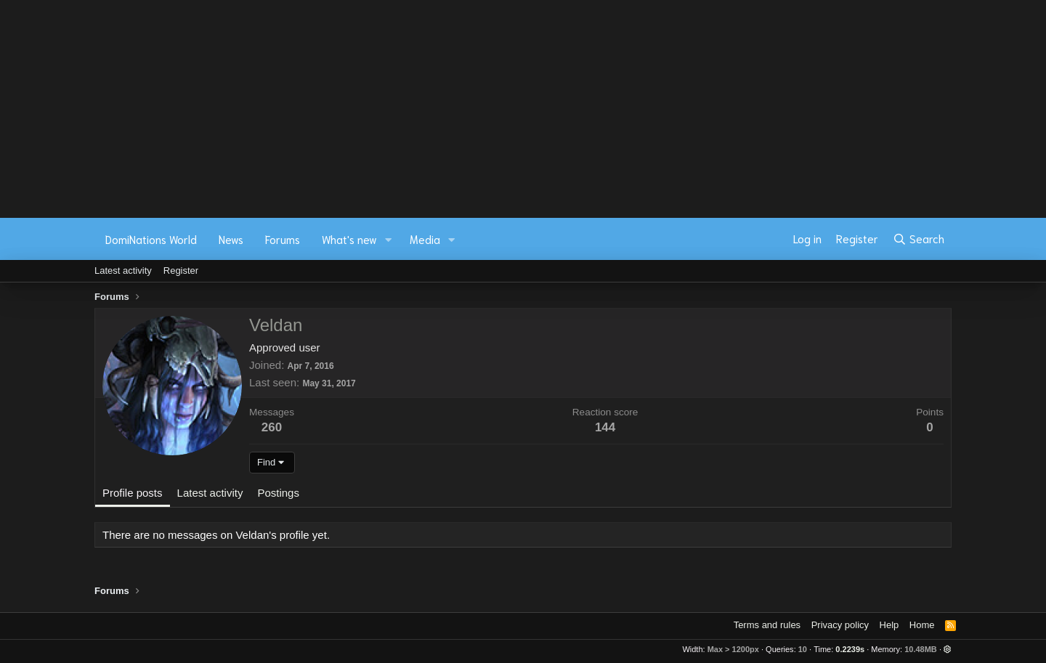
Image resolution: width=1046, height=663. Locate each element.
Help (889, 624)
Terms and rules (767, 624)
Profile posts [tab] (132, 493)
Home (922, 624)
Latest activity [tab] (210, 493)
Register (180, 270)
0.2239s (849, 649)
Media (425, 239)
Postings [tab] (278, 493)
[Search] (918, 239)
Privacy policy (840, 624)
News (231, 239)
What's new (349, 239)
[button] (388, 239)
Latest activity (123, 270)
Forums (282, 239)
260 (272, 427)
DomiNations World (151, 239)
